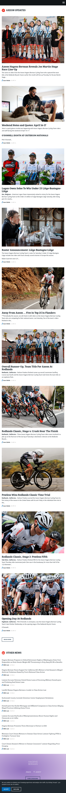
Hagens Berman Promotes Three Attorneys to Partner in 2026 (24, 725)
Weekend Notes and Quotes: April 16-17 (24, 125)
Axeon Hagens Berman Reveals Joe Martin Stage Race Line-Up (30, 67)
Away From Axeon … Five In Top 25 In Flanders (28, 312)
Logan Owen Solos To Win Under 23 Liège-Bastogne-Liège (31, 189)
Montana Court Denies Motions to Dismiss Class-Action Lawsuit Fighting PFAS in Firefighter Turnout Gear (31, 734)
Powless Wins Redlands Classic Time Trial (26, 495)
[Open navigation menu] (63, 2)
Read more (7, 639)
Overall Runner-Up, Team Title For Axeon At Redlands (27, 367)
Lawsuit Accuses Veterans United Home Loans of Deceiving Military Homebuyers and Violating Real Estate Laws (31, 680)
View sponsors (32, 778)
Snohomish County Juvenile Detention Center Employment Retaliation (28, 697)
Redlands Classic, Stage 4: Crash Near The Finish (30, 431)
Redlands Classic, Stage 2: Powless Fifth (24, 556)
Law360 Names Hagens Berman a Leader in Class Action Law (24, 689)
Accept (6, 789)
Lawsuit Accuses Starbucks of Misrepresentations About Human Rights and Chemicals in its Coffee (29, 716)
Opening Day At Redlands (16, 618)
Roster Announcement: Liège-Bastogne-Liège (28, 250)
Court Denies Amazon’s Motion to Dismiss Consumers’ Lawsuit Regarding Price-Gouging (31, 744)
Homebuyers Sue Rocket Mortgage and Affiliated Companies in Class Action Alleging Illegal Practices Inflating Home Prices (32, 706)
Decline (16, 789)
